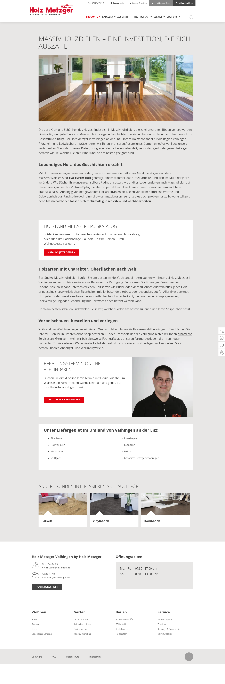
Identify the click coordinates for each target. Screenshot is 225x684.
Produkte (92, 16)
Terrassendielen (81, 619)
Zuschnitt (123, 16)
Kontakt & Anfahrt (138, 3)
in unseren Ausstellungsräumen (132, 144)
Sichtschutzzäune (82, 624)
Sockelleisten (122, 629)
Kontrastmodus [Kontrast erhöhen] (118, 3)
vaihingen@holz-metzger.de (56, 577)
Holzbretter (121, 633)
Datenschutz (72, 656)
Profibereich (141, 16)
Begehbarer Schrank (42, 633)
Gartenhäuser (80, 629)
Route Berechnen (47, 586)
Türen (34, 629)
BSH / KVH (121, 624)
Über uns (172, 16)
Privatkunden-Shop (184, 3)
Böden (35, 619)
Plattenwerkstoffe (124, 619)
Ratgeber (107, 16)
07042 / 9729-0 (96, 3)
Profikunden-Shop (161, 3)
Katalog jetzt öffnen (61, 252)
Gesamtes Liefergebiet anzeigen (141, 458)
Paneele (35, 624)
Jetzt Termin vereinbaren (64, 399)
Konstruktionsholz (82, 633)
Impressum (95, 656)
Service (158, 16)
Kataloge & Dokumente (169, 629)
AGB (54, 656)
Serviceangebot (165, 619)
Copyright (37, 656)
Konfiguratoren (165, 633)
